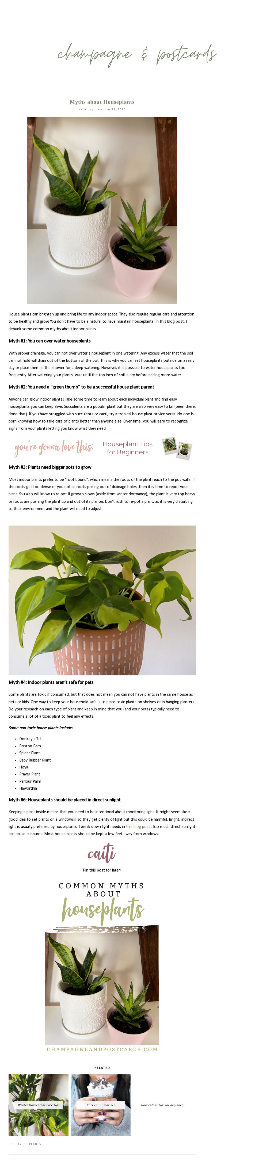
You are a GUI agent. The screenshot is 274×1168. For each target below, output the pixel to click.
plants (35, 1144)
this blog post (138, 827)
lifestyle (17, 1144)
